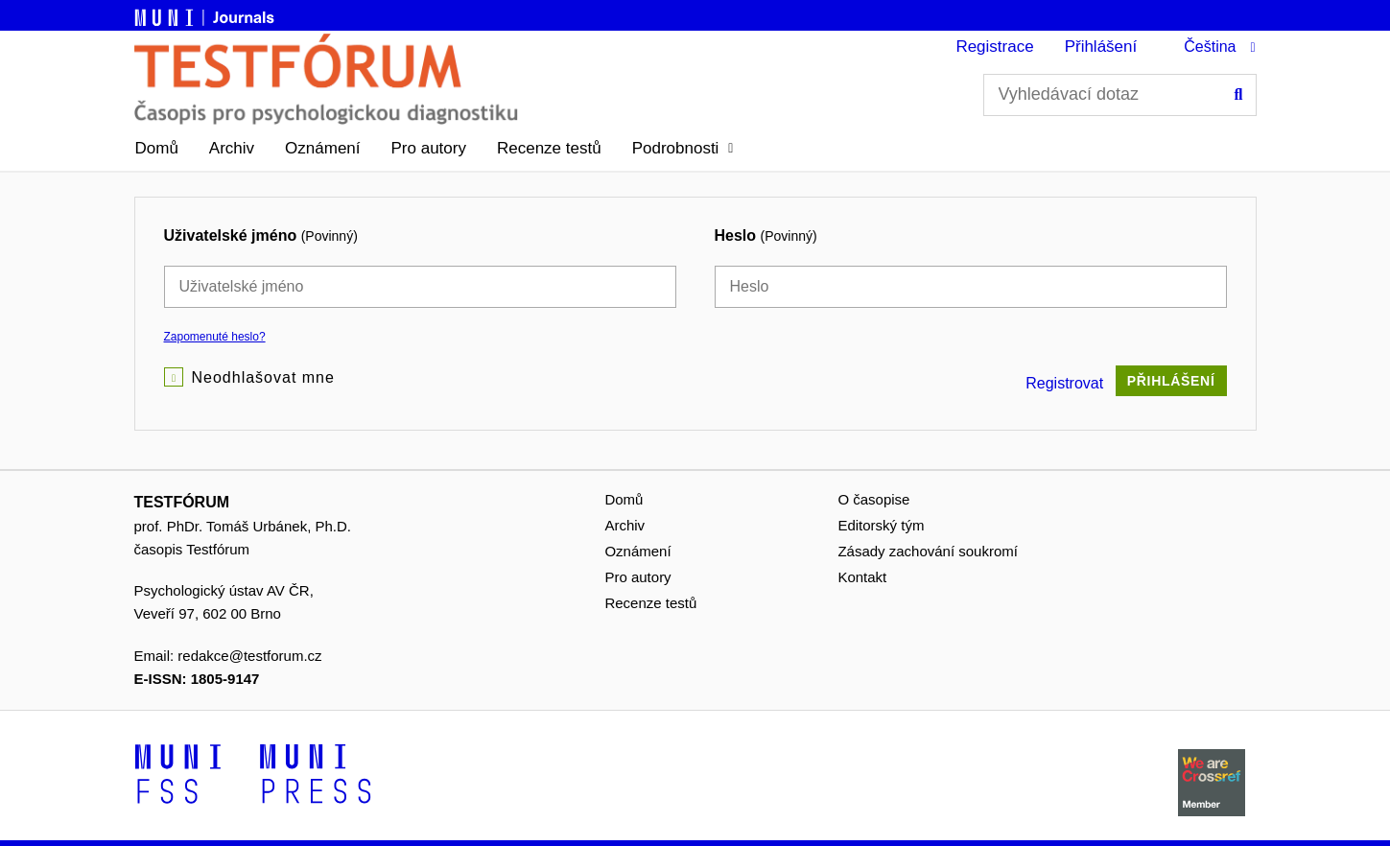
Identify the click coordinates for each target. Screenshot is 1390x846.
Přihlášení (1101, 46)
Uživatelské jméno (261, 235)
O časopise (873, 499)
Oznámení (322, 148)
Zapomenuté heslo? (215, 336)
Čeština (1210, 46)
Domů (156, 148)
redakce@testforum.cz (249, 655)
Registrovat (1064, 383)
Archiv (231, 148)
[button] (683, 149)
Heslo (766, 235)
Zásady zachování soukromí (927, 551)
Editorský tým (880, 525)
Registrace (994, 46)
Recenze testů (549, 148)
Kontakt (861, 577)
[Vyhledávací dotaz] (1120, 95)
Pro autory (428, 148)
